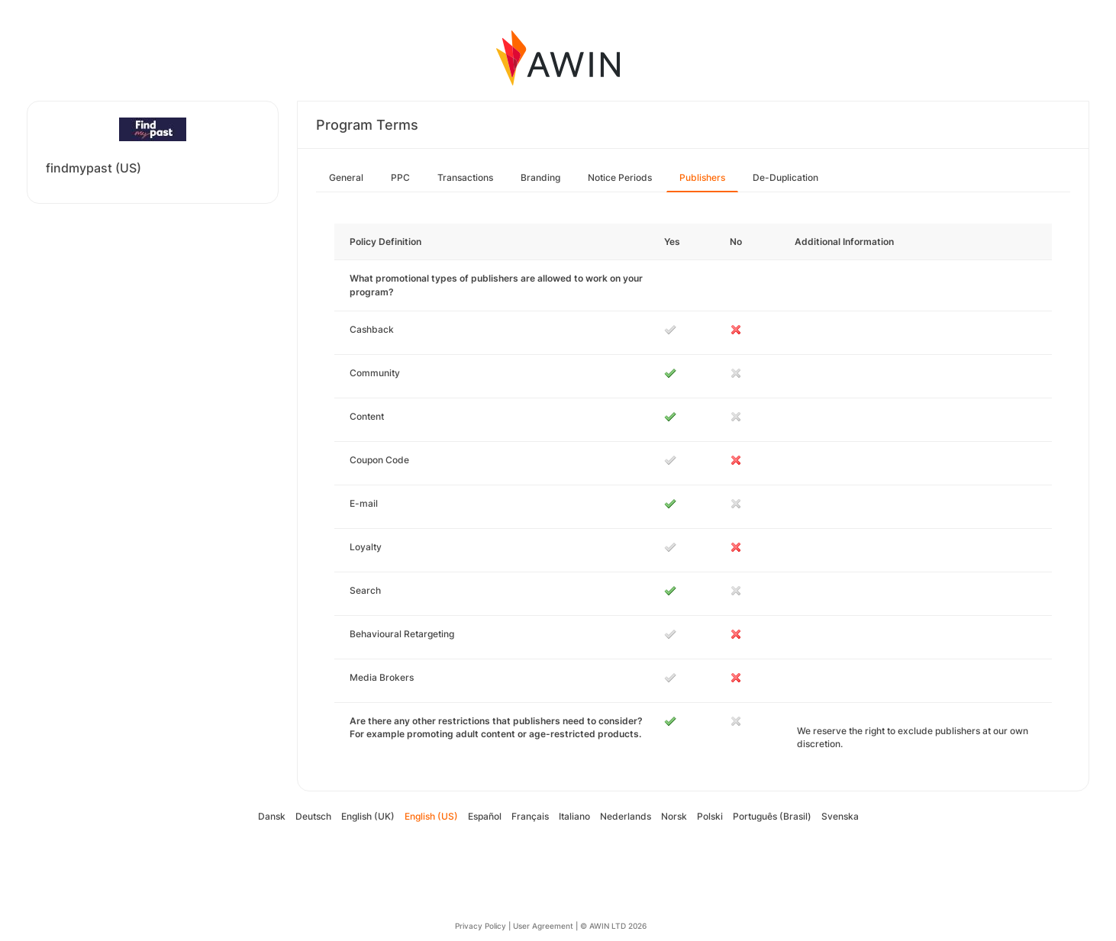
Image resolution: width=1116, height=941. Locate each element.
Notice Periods (620, 177)
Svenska (840, 816)
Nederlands (625, 816)
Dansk (271, 816)
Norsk (674, 816)
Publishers (702, 177)
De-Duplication (785, 177)
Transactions (465, 177)
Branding (540, 177)
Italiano (574, 816)
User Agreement (543, 925)
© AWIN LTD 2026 (613, 925)
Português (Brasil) (772, 816)
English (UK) (368, 816)
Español (485, 816)
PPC (400, 177)
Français (530, 816)
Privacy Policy (480, 925)
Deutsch (313, 816)
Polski (710, 816)
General (346, 177)
